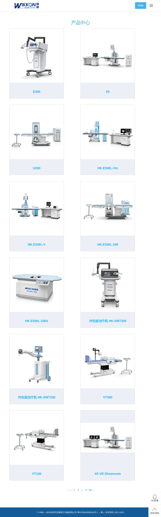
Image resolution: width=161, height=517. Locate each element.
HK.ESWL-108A (36, 321)
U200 (36, 168)
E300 (36, 91)
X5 (108, 91)
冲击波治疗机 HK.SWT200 (36, 397)
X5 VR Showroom (108, 473)
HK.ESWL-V (36, 244)
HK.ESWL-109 (107, 244)
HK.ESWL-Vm (107, 168)
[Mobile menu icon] (151, 5)
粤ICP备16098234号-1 (88, 512)
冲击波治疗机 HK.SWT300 (107, 321)
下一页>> (89, 490)
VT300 (107, 397)
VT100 (36, 473)
